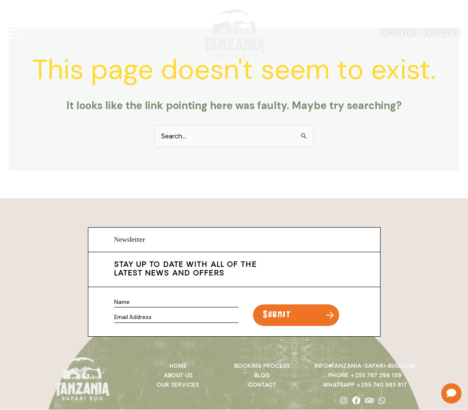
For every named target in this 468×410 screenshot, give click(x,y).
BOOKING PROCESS (419, 31)
